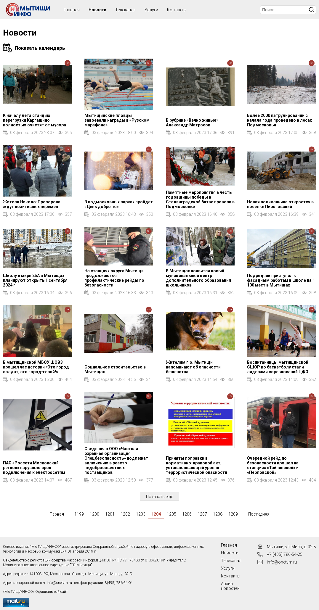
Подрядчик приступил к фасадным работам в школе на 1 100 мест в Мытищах (281, 280)
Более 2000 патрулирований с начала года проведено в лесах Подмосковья (279, 120)
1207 (202, 514)
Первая (57, 514)
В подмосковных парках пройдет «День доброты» (118, 204)
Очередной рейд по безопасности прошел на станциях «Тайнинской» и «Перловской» (273, 465)
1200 (94, 514)
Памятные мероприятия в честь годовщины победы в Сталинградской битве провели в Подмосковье (200, 199)
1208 (217, 514)
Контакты (176, 9)
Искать (311, 9)
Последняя (259, 514)
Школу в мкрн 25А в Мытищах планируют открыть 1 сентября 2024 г (35, 280)
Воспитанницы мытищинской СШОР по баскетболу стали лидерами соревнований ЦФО (277, 367)
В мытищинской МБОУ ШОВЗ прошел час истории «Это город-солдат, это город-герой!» (37, 367)
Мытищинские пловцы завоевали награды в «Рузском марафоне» (117, 120)
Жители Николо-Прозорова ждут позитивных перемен (31, 204)
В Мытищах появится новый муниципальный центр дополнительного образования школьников (198, 277)
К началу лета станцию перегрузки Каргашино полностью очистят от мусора (34, 120)
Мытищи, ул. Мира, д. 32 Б (291, 546)
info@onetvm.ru (59, 583)
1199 (79, 514)
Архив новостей (230, 586)
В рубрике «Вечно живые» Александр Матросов (192, 122)
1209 (233, 514)
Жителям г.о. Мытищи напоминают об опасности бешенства (193, 367)
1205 (171, 514)
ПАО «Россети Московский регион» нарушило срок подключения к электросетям (34, 468)
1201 (110, 514)
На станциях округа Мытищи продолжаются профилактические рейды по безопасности (114, 277)
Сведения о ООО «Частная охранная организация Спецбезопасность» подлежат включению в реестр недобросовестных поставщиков (116, 460)
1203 (140, 514)
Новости (97, 9)
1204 (156, 514)
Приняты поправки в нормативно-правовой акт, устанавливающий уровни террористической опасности (196, 465)
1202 (125, 514)
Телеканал (125, 9)
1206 (187, 514)
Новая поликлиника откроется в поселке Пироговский (280, 204)
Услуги (151, 9)
